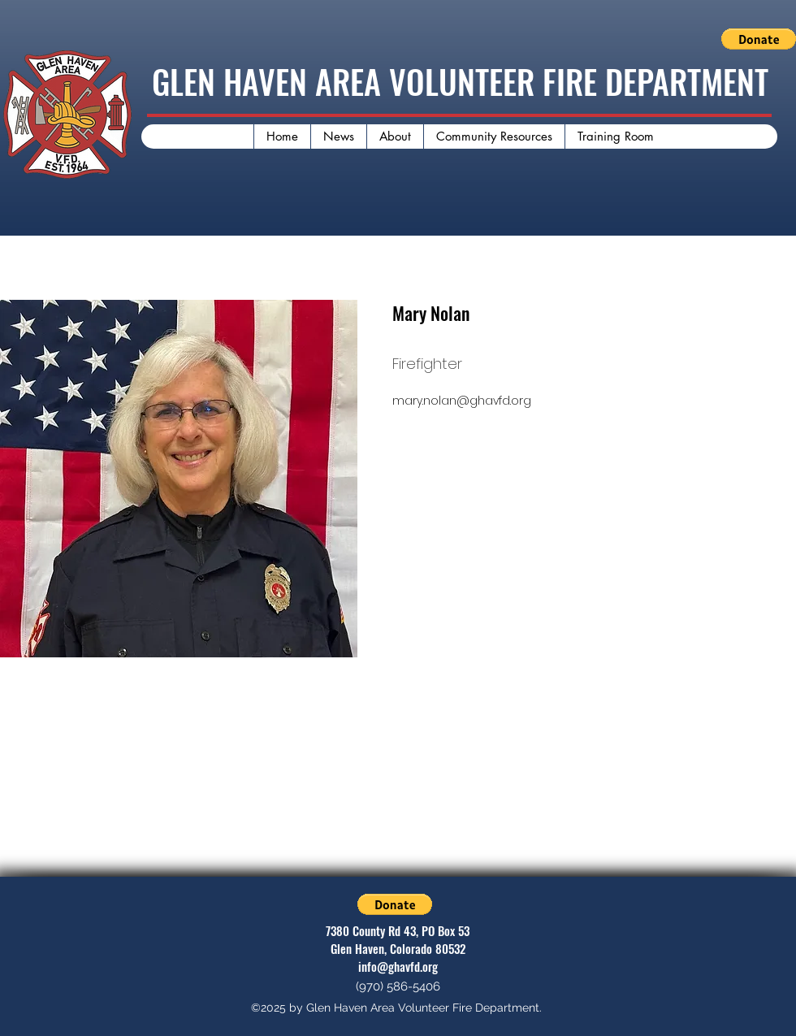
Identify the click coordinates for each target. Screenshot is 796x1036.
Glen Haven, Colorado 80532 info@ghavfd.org (398, 957)
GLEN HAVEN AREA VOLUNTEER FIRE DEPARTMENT (460, 81)
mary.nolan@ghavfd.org (461, 400)
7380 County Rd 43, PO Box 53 (397, 930)
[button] (758, 39)
